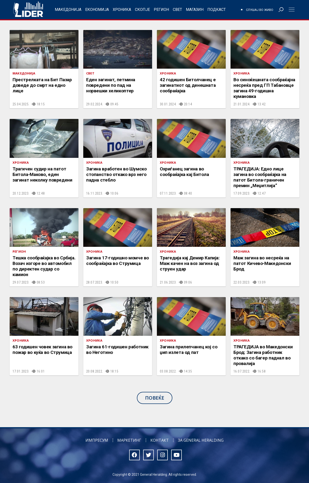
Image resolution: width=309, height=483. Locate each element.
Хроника (122, 9)
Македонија (68, 9)
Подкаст (216, 9)
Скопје (142, 9)
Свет (177, 9)
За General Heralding (201, 440)
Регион (161, 9)
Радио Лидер (28, 9)
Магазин (195, 9)
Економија (97, 9)
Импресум (96, 440)
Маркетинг (129, 440)
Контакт (159, 440)
